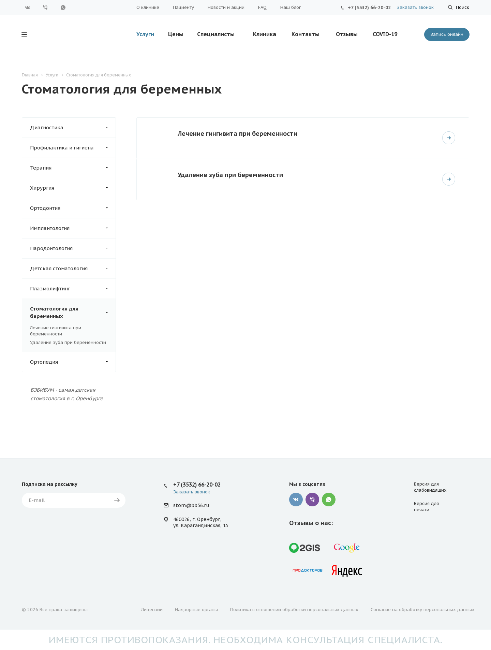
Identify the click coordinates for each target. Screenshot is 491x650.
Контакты (305, 34)
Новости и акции (226, 7)
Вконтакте (27, 7)
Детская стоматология (73, 268)
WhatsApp (63, 7)
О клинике (147, 7)
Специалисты (216, 34)
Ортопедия (73, 362)
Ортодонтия (73, 208)
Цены (175, 34)
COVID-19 (385, 34)
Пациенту (183, 7)
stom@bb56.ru (191, 505)
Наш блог (290, 7)
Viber (45, 7)
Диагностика (73, 128)
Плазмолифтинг (73, 289)
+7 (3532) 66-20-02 (369, 7)
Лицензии (152, 609)
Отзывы (347, 34)
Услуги (145, 34)
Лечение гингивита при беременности (55, 331)
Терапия (73, 168)
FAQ (262, 7)
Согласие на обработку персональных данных (423, 609)
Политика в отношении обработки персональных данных (294, 609)
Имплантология (73, 228)
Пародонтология (73, 248)
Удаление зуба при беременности (68, 342)
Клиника (264, 34)
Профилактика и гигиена (73, 148)
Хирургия (73, 188)
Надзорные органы (196, 609)
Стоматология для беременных (73, 312)
